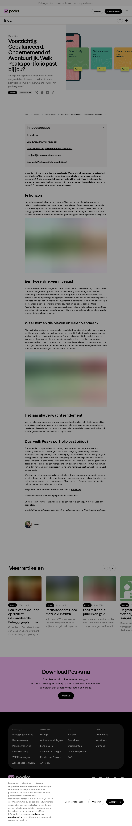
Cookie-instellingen (74, 802)
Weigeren (96, 802)
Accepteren (115, 802)
